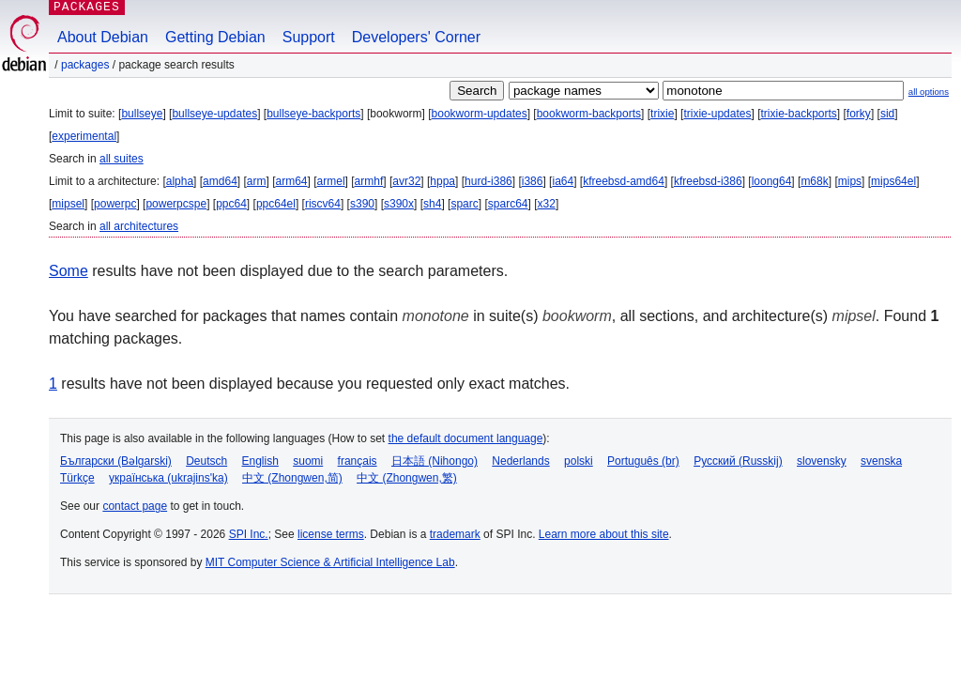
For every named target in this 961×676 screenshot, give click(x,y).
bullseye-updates (214, 113)
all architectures (138, 226)
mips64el (893, 181)
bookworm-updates (479, 113)
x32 (547, 203)
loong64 (772, 181)
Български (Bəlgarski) (116, 461)
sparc (464, 203)
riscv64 (323, 203)
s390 (362, 203)
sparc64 (508, 203)
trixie (662, 113)
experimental (84, 136)
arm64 (292, 181)
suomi (308, 461)
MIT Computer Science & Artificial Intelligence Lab (330, 562)
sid (887, 113)
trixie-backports (798, 113)
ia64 (562, 181)
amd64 (220, 181)
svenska (881, 461)
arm (257, 181)
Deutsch (206, 461)
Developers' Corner (416, 37)
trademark (455, 534)
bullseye (141, 113)
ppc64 (231, 203)
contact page (134, 506)
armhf (369, 181)
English (260, 461)
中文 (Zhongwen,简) (292, 477)
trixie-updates (717, 113)
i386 (532, 181)
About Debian (102, 37)
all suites (121, 158)
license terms (330, 534)
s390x (399, 203)
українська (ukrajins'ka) (168, 477)
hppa (442, 181)
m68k (814, 181)
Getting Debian (215, 37)
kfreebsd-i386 (708, 181)
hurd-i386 (488, 181)
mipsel (68, 203)
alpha (179, 181)
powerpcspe (175, 203)
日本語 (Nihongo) (434, 461)
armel (331, 181)
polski (578, 461)
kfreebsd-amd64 (623, 181)
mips (850, 181)
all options (928, 91)
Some (68, 271)
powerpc (115, 203)
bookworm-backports (589, 113)
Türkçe (77, 477)
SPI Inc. (248, 534)
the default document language (466, 438)
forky (859, 113)
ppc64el (276, 203)
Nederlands (520, 461)
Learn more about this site (604, 534)
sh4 (432, 203)
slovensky (822, 461)
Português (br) (643, 461)
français (357, 461)
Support (308, 37)
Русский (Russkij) (738, 461)
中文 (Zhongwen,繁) (407, 477)
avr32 (406, 181)
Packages (85, 64)
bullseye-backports (313, 113)
